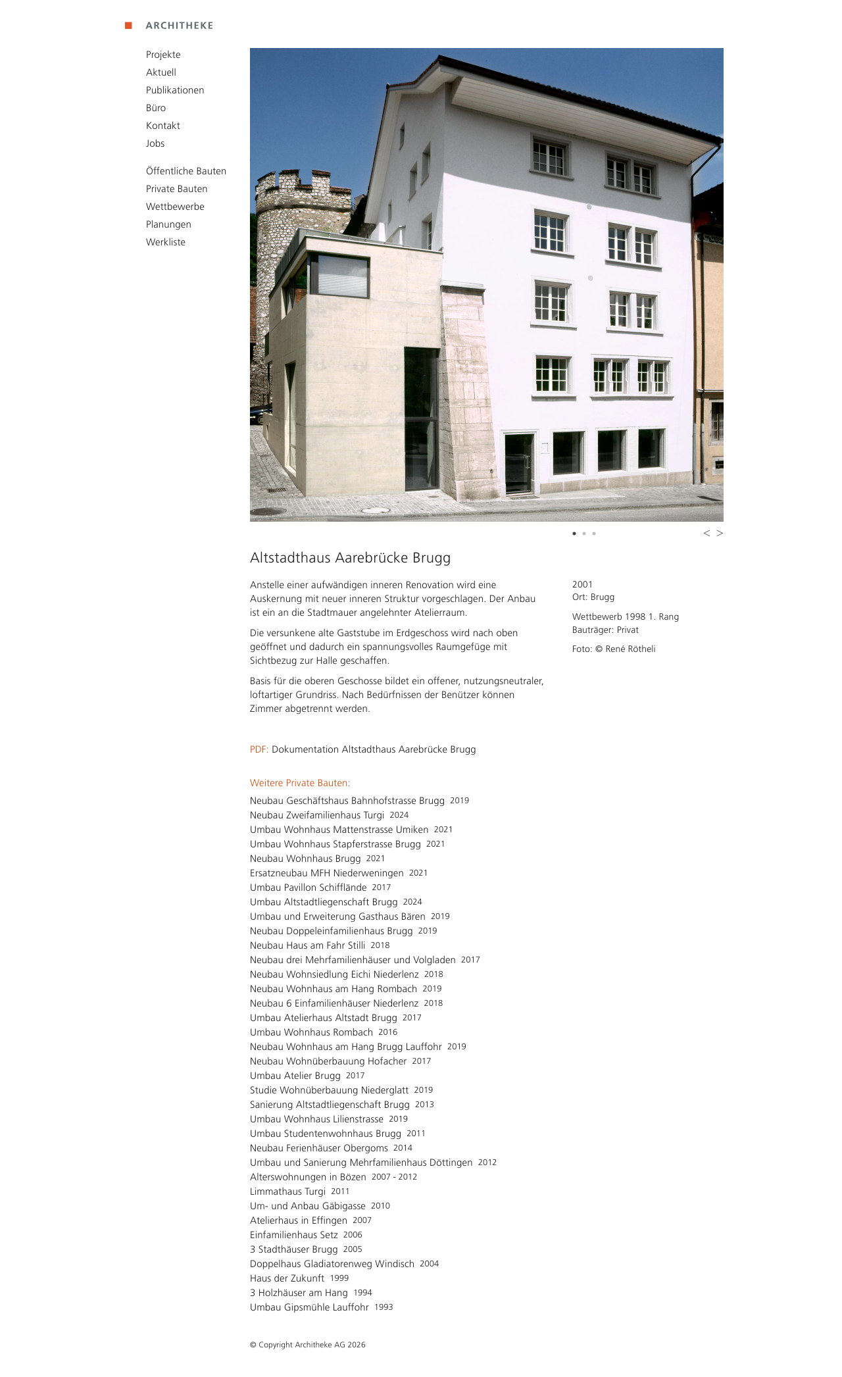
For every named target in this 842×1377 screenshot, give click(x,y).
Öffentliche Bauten (186, 171)
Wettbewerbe (175, 207)
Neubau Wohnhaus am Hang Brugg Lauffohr (346, 1047)
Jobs (155, 143)
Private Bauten (177, 189)
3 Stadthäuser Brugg (294, 1249)
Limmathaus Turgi (288, 1191)
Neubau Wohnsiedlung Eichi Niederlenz (334, 974)
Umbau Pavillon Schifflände (308, 887)
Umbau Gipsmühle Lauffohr (309, 1307)
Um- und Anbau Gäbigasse (308, 1206)
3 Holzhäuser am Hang (299, 1293)
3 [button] (595, 535)
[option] (487, 285)
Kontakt (163, 126)
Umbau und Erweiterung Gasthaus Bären (338, 916)
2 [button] (585, 535)
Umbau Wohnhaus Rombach (311, 1032)
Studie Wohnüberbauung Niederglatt (329, 1090)
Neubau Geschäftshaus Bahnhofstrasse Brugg (347, 801)
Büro (156, 108)
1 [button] (575, 535)
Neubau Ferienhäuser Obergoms (319, 1148)
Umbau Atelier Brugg (295, 1076)
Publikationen (175, 90)
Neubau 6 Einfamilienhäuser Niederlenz (334, 1003)
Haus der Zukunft (287, 1278)
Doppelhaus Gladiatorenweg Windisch (332, 1264)
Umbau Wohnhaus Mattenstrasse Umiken (339, 830)
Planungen (168, 224)
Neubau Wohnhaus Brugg (305, 858)
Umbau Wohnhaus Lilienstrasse (317, 1119)
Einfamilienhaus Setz (294, 1235)
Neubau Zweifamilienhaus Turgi (317, 815)
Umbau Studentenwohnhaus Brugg (325, 1133)
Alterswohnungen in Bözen (308, 1177)
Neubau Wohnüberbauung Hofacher (328, 1061)
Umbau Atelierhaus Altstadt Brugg (323, 1018)
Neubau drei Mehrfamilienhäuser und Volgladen (353, 960)
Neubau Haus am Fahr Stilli (308, 945)
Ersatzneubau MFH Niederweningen (327, 873)
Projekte (163, 55)
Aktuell (161, 72)
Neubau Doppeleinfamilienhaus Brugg (331, 931)
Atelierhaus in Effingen (298, 1220)
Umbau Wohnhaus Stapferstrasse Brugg (335, 844)
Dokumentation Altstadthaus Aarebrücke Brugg (374, 749)
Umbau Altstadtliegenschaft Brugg (324, 902)
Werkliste (166, 242)
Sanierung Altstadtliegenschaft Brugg (330, 1105)
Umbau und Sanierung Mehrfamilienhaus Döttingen (361, 1162)
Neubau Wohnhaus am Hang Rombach (333, 989)
